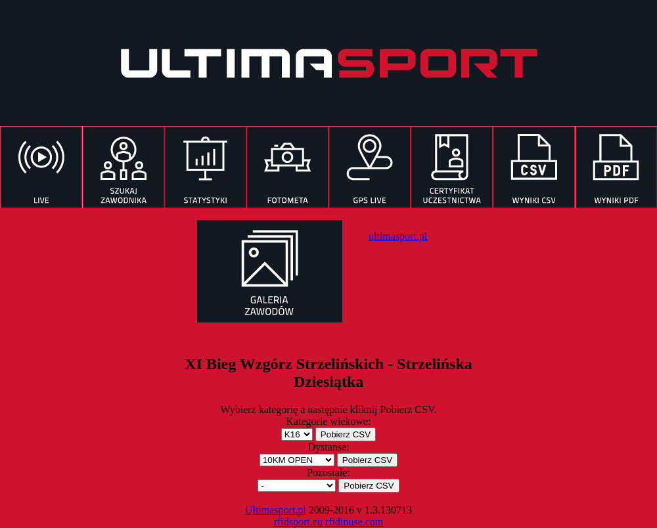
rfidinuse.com (354, 521)
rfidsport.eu (298, 521)
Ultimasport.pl (275, 510)
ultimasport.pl (398, 236)
